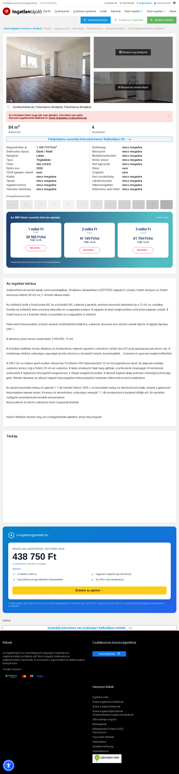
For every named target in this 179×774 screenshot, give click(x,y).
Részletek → (36, 248)
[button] (8, 765)
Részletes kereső (97, 20)
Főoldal (47, 28)
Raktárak (116, 11)
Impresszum (99, 732)
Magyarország (62, 28)
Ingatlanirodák (100, 697)
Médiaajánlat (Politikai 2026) (107, 728)
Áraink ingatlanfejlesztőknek (107, 711)
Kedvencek (111, 3)
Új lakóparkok (62, 11)
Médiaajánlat (99, 724)
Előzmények (128, 3)
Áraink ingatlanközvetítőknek (108, 701)
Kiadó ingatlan (155, 11)
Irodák (103, 11)
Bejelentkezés (164, 3)
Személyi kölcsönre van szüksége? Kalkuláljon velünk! (89, 628)
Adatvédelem (99, 741)
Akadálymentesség (102, 746)
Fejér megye (78, 28)
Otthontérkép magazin (104, 719)
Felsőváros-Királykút (115, 28)
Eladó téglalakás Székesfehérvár (68, 118)
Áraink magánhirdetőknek (106, 706)
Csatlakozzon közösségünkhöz (20, 3)
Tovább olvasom (12, 669)
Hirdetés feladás (163, 20)
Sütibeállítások (100, 751)
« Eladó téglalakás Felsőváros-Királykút (22, 28)
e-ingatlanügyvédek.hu (32, 535)
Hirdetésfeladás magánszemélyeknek (113, 714)
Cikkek (172, 11)
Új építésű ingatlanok (84, 11)
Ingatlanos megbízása (130, 20)
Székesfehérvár (94, 28)
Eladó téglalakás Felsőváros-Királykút (146, 28)
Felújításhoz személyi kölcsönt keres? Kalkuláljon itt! (89, 139)
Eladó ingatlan (132, 11)
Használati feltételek (103, 737)
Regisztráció (145, 3)
